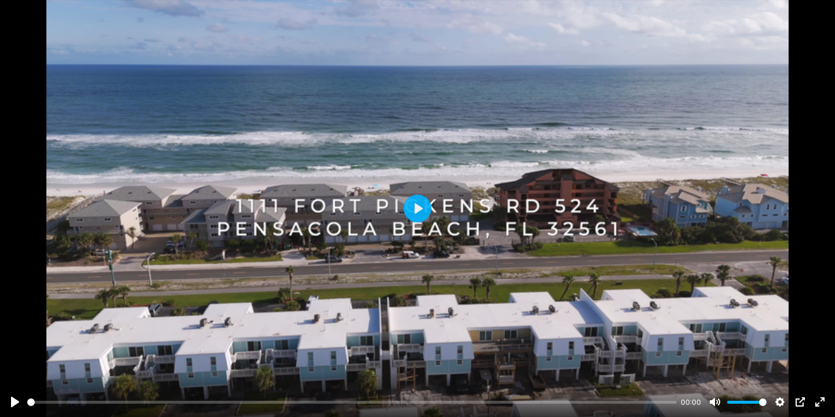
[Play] (15, 402)
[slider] (352, 402)
